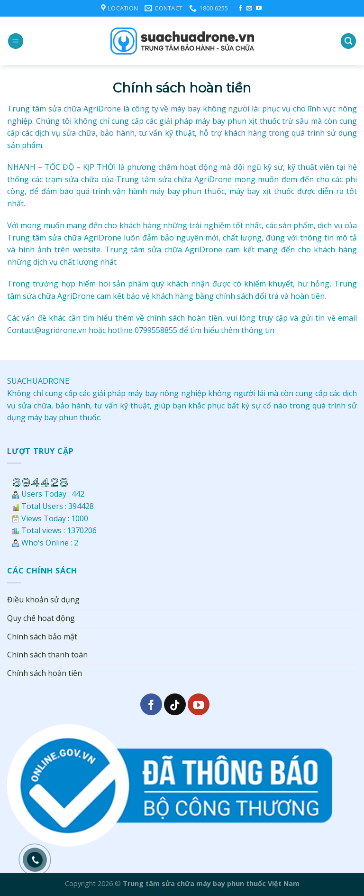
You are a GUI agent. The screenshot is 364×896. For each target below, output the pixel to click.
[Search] (348, 41)
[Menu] (15, 41)
